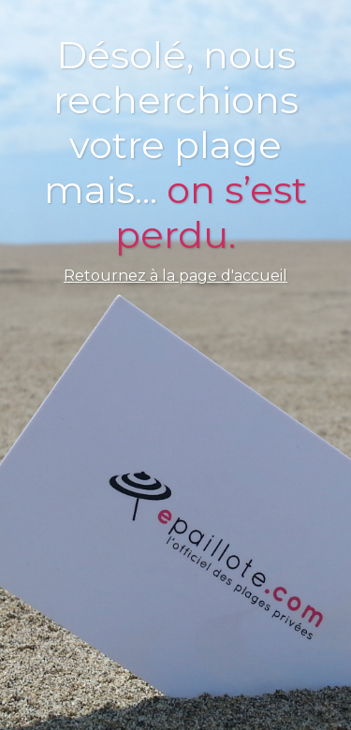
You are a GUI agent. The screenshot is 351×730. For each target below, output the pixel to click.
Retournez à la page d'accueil (175, 276)
